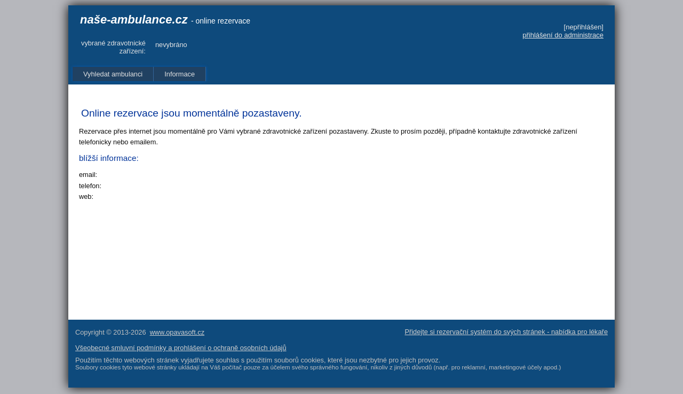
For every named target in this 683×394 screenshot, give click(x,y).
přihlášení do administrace (562, 35)
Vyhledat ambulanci (112, 74)
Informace (179, 74)
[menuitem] (113, 74)
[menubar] (139, 74)
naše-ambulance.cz (134, 19)
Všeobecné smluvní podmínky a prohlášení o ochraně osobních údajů (181, 348)
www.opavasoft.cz (177, 332)
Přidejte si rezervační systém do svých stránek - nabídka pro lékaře (506, 332)
